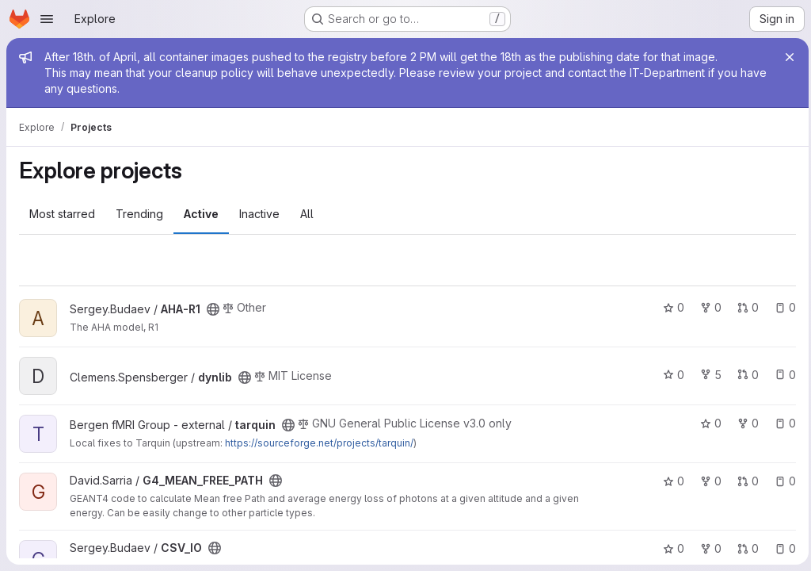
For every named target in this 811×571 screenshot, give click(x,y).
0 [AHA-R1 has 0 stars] (669, 307)
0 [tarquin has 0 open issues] (781, 423)
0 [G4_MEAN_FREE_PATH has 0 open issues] (781, 481)
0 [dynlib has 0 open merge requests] (744, 374)
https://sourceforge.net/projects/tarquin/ (319, 443)
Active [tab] (201, 213)
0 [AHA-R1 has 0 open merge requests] (744, 307)
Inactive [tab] (259, 213)
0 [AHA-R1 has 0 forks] (707, 307)
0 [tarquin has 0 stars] (707, 423)
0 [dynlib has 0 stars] (669, 374)
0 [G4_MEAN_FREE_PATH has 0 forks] (707, 481)
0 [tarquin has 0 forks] (744, 423)
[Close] (785, 57)
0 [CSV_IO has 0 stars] (669, 548)
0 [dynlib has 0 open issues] (781, 374)
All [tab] (307, 213)
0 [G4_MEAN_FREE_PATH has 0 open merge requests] (744, 481)
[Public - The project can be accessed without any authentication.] (213, 309)
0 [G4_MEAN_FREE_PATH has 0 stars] (669, 481)
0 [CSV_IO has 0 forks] (707, 548)
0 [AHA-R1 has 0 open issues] (781, 307)
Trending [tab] (139, 213)
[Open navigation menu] (46, 19)
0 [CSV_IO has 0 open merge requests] (744, 548)
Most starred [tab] (62, 213)
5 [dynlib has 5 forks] (707, 374)
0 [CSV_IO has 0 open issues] (781, 548)
